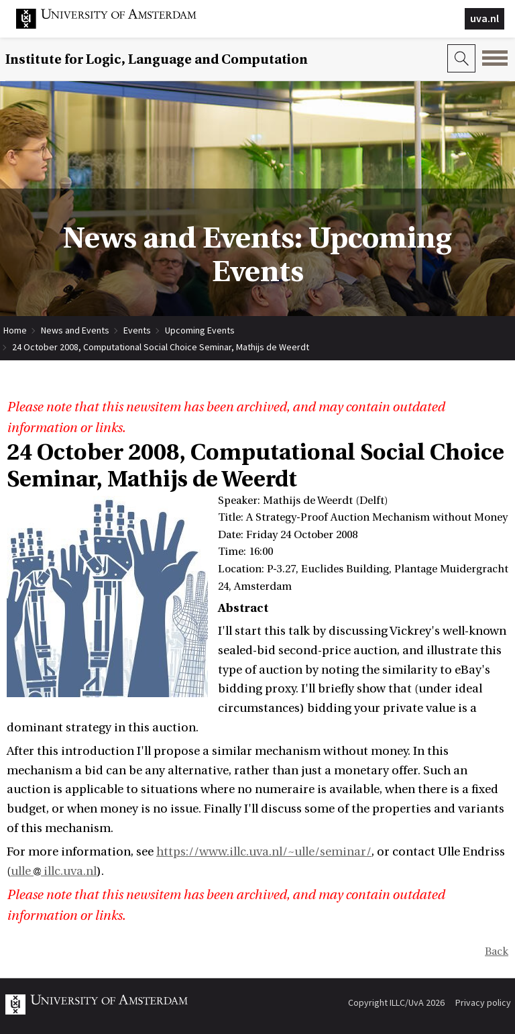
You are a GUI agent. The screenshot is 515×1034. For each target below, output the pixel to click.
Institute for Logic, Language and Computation (156, 59)
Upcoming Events (200, 330)
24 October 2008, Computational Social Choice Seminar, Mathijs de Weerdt (160, 347)
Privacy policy (483, 1002)
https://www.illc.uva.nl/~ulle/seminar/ (263, 852)
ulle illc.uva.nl (54, 871)
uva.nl (484, 18)
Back (496, 951)
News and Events (75, 330)
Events (137, 330)
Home (15, 330)
